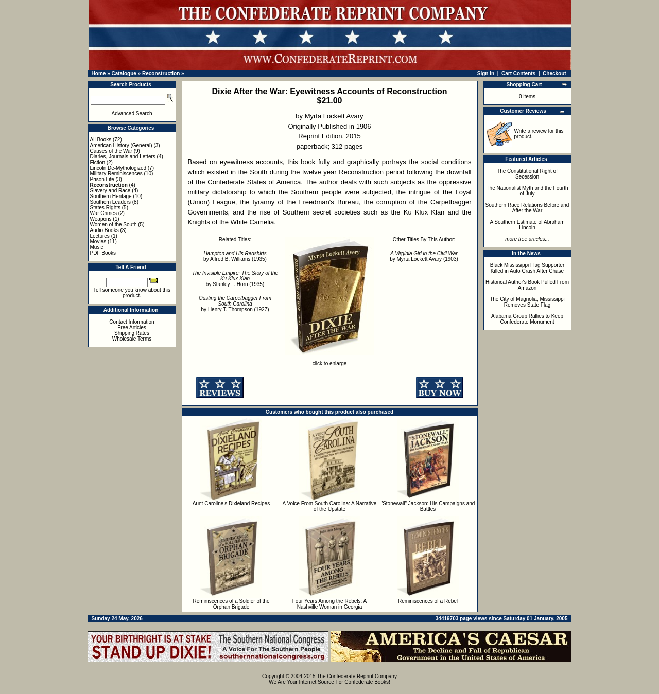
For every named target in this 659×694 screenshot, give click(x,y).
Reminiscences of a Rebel (428, 601)
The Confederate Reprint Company (357, 676)
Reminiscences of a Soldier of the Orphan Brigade (231, 604)
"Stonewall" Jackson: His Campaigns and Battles (428, 506)
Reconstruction (161, 73)
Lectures (100, 236)
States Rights (105, 207)
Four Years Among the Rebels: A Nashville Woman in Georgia (329, 604)
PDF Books (103, 253)
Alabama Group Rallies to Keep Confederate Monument (527, 319)
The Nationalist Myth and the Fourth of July (527, 191)
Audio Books (104, 230)
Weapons (101, 219)
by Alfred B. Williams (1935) (235, 256)
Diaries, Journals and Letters (122, 156)
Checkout (554, 73)
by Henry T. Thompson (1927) (235, 303)
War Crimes (103, 213)
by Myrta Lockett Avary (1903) (424, 256)
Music (96, 247)
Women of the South (113, 224)
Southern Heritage (111, 196)
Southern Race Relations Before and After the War (527, 207)
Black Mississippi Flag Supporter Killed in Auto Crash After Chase (527, 268)
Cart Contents (518, 73)
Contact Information (131, 322)
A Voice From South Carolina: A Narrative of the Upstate (330, 506)
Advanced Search (132, 113)
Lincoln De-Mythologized (118, 168)
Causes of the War (111, 151)
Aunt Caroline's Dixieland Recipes (231, 503)
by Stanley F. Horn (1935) (235, 278)
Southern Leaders (110, 202)
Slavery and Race (110, 190)
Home (99, 73)
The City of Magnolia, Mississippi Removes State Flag (527, 302)
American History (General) (121, 145)
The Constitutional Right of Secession (527, 174)
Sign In (485, 73)
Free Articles (131, 327)
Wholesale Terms (132, 339)
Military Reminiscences (116, 173)
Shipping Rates (131, 333)
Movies (98, 241)
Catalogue (123, 73)
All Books (101, 140)
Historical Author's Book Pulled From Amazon (527, 285)
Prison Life (102, 179)
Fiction (97, 162)
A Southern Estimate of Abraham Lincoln (527, 224)
